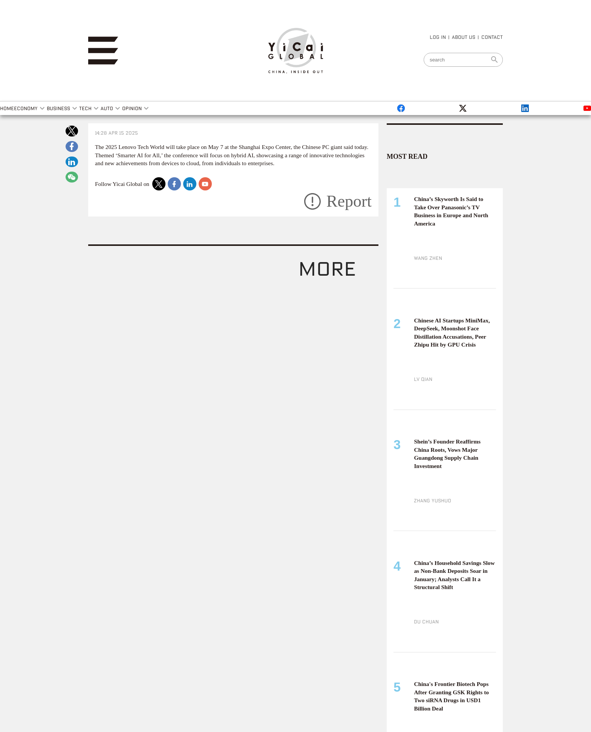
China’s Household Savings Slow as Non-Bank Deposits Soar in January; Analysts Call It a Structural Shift (454, 575)
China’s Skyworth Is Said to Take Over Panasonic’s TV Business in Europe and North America (451, 211)
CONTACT (492, 37)
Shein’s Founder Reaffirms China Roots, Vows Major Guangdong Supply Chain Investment (447, 453)
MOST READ (407, 156)
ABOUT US (463, 37)
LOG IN (438, 37)
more (327, 267)
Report (349, 201)
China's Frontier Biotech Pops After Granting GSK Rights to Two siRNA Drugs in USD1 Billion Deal (451, 696)
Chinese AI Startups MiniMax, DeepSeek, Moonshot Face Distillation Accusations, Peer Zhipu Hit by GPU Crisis (452, 332)
